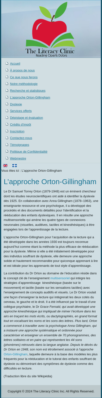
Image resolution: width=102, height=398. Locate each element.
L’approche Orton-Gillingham (30, 97)
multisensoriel (59, 278)
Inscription (17, 131)
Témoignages (19, 145)
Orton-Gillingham (15, 354)
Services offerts (21, 111)
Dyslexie (16, 104)
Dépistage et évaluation (26, 117)
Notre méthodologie (23, 84)
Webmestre (18, 158)
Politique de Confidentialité (28, 151)
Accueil (15, 63)
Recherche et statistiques (27, 90)
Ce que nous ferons (23, 77)
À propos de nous (22, 70)
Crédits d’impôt (20, 124)
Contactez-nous (21, 138)
